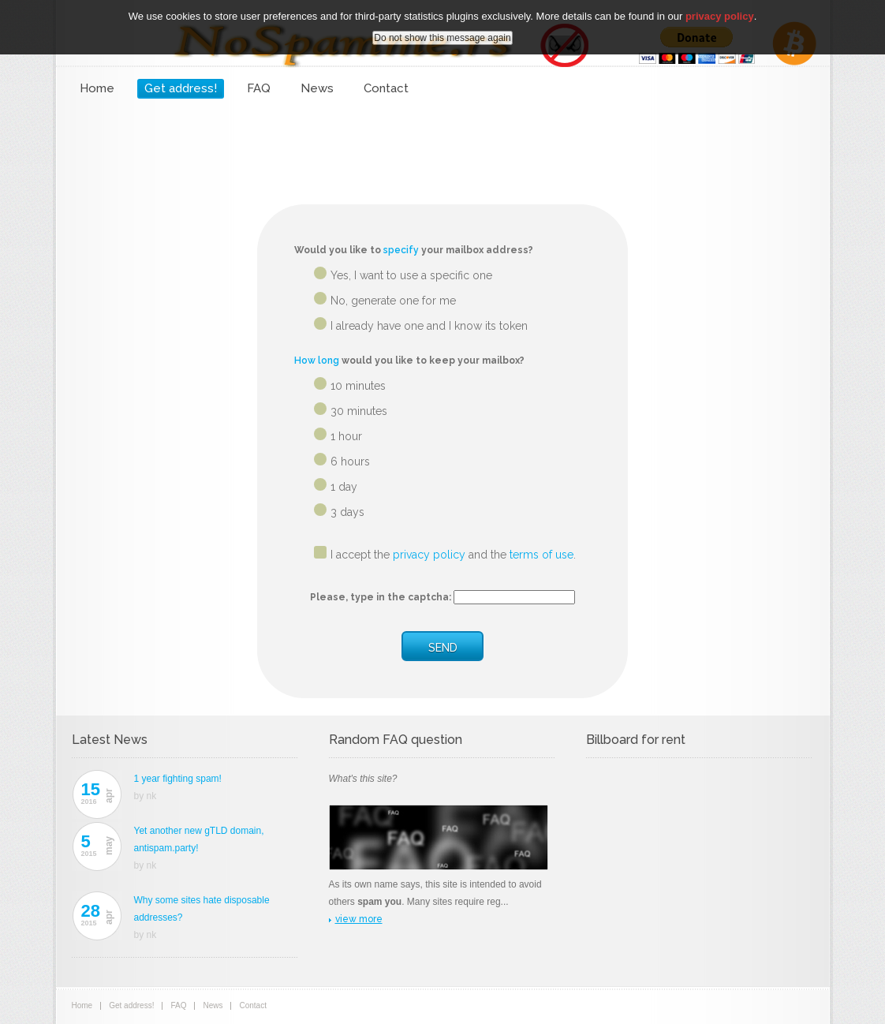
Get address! (180, 88)
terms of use (541, 554)
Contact (386, 88)
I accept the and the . (453, 554)
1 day (343, 486)
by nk (145, 796)
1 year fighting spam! (178, 778)
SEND (442, 647)
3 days (347, 512)
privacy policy (429, 554)
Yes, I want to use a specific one (411, 275)
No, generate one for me (393, 300)
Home (97, 88)
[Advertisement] (442, 145)
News (317, 88)
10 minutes (358, 385)
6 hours (350, 461)
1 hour (346, 436)
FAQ (259, 88)
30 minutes (358, 411)
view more (359, 919)
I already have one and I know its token (429, 326)
